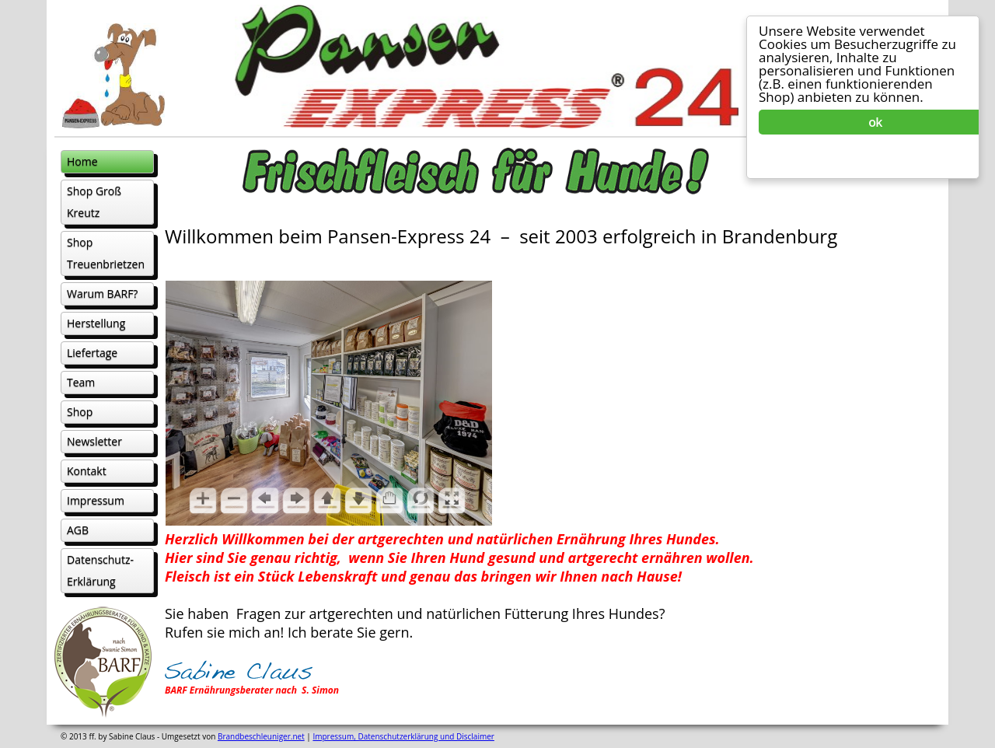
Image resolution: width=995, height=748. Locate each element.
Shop (80, 411)
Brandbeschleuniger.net (261, 736)
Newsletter (94, 441)
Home (82, 161)
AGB (78, 530)
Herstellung (96, 323)
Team (81, 382)
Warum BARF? (102, 293)
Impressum (95, 500)
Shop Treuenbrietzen (106, 253)
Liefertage (92, 352)
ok (875, 122)
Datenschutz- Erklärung (100, 570)
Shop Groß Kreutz (94, 202)
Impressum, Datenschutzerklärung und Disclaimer (403, 736)
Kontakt (86, 470)
